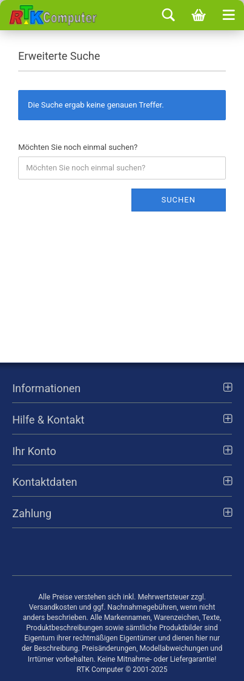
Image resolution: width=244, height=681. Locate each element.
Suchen (178, 199)
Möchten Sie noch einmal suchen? (77, 147)
